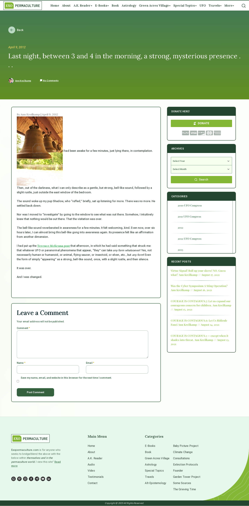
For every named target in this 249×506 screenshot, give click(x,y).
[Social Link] (13, 479)
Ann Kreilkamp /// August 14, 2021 (198, 324)
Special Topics (154, 470)
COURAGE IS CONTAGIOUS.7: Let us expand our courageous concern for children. (200, 303)
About (91, 452)
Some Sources (182, 483)
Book (148, 452)
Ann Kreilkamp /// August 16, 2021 (191, 290)
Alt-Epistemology (155, 483)
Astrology (150, 464)
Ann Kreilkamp (23, 81)
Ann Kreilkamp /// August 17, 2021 (199, 275)
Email (90, 363)
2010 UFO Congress (190, 205)
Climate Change (183, 452)
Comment (23, 328)
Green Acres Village (157, 458)
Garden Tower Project (186, 477)
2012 (180, 227)
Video (91, 470)
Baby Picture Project (185, 446)
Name (21, 363)
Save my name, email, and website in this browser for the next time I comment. (66, 377)
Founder (178, 470)
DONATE (201, 123)
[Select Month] (201, 169)
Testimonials (96, 477)
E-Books (150, 446)
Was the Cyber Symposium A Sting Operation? (199, 286)
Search (201, 179)
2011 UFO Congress (189, 216)
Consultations (181, 458)
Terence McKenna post (53, 245)
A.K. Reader (95, 458)
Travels (149, 477)
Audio (91, 464)
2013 (180, 249)
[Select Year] (201, 161)
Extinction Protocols (185, 464)
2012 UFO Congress (189, 238)
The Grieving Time (184, 489)
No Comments (49, 80)
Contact (92, 483)
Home (91, 446)
